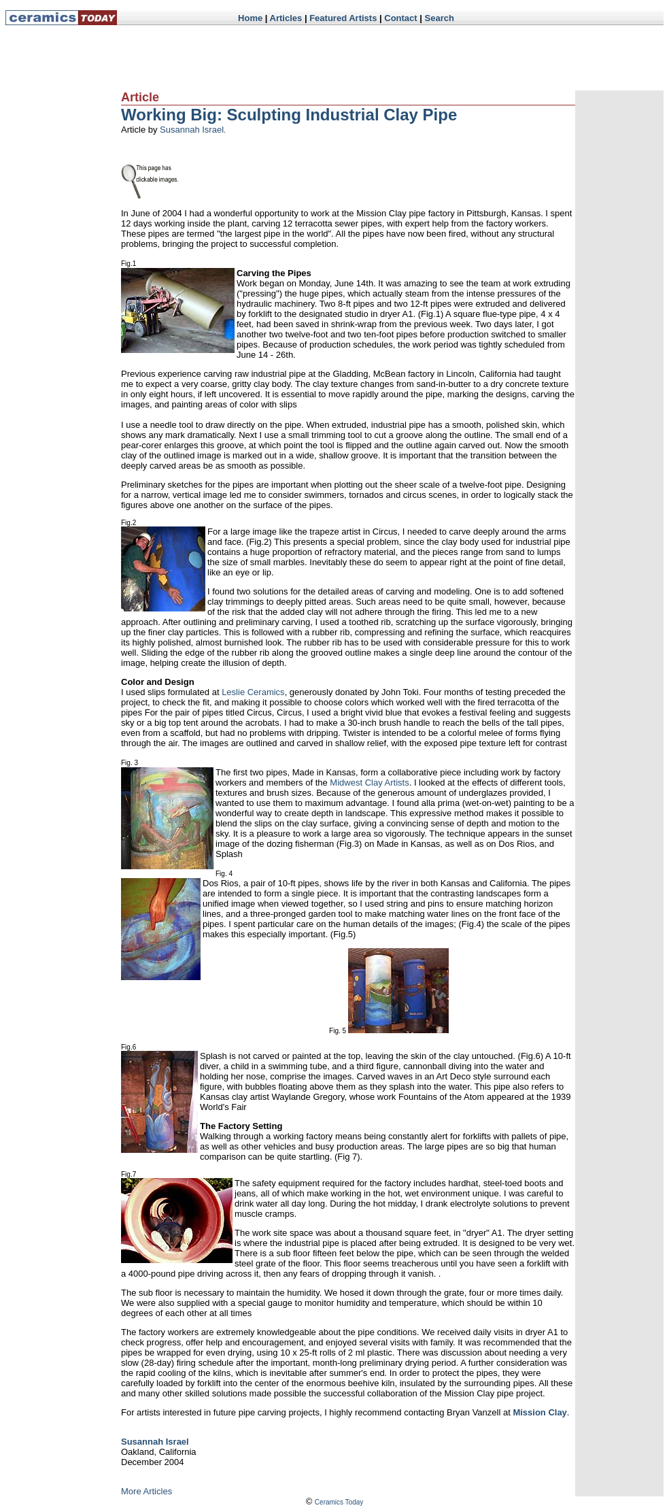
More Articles (146, 1491)
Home (250, 18)
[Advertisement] (380, 57)
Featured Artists (343, 18)
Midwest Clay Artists (369, 782)
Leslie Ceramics (253, 692)
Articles (286, 18)
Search (439, 18)
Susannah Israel (192, 129)
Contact (400, 18)
